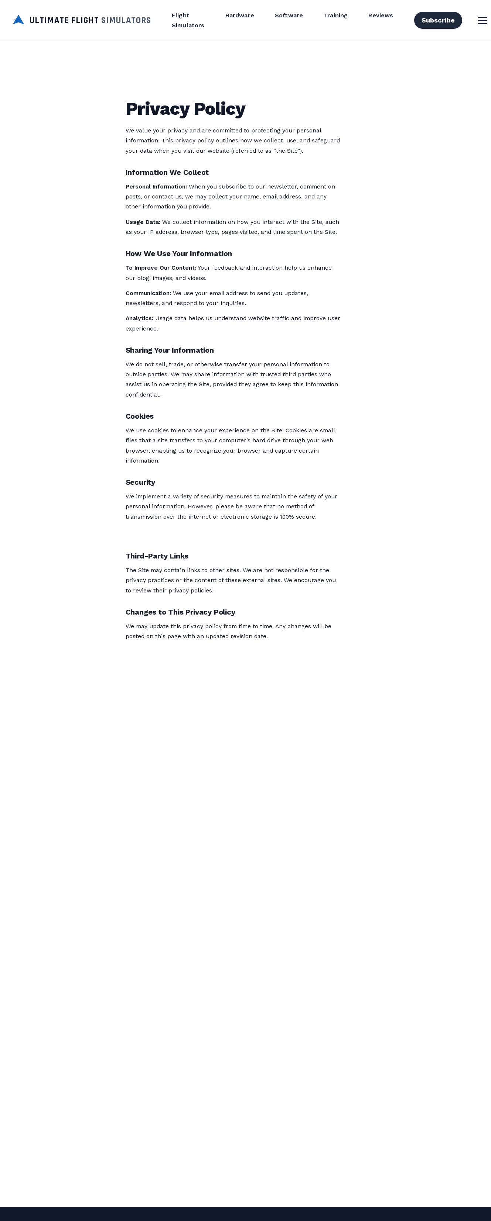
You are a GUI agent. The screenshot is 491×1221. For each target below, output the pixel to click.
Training (336, 15)
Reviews (380, 15)
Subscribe (438, 20)
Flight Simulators (188, 20)
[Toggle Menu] (482, 20)
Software (289, 15)
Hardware (239, 15)
